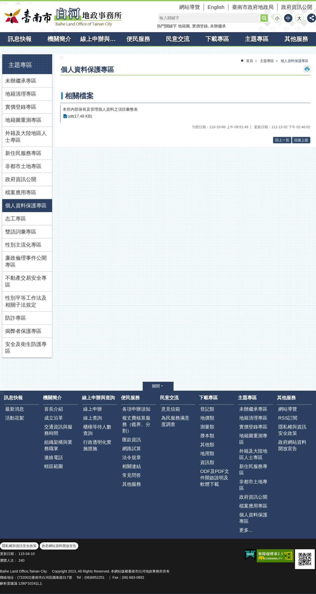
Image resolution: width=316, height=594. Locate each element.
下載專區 (217, 39)
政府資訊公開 (296, 7)
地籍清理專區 (20, 94)
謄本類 (207, 435)
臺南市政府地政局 (253, 7)
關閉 (156, 386)
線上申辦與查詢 (99, 39)
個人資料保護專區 (26, 205)
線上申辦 (92, 409)
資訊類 (207, 462)
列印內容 (307, 69)
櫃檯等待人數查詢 (97, 430)
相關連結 (131, 466)
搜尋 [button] (264, 18)
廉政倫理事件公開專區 (26, 261)
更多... (246, 530)
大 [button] (299, 18)
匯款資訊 (131, 439)
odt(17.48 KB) (80, 116)
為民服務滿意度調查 (175, 421)
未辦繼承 (218, 26)
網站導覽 (189, 7)
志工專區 (15, 218)
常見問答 (131, 475)
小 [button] (277, 18)
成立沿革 (53, 418)
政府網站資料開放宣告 (292, 445)
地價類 (207, 418)
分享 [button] (311, 18)
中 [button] (288, 18)
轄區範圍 (53, 466)
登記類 (207, 409)
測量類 (207, 426)
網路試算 (131, 448)
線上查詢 (92, 418)
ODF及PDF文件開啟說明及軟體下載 (214, 478)
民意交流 (178, 39)
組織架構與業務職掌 (58, 445)
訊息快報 (20, 39)
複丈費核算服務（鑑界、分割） (136, 424)
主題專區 (257, 39)
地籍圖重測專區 (23, 120)
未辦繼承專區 (20, 81)
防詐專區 (15, 318)
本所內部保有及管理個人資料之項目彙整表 (100, 109)
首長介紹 (53, 409)
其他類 (207, 444)
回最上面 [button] (301, 140)
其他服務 (296, 39)
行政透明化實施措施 (97, 445)
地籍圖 (184, 26)
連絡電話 (53, 457)
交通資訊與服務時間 (58, 430)
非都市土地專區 (23, 166)
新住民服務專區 (23, 153)
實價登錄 (200, 26)
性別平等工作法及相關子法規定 (26, 301)
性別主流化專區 (23, 245)
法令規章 (131, 457)
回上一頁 (282, 140)
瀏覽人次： (8, 560)
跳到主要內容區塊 (2, 2)
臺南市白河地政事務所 (61, 16)
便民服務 (138, 39)
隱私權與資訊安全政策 (292, 430)
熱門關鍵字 (167, 26)
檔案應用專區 (20, 192)
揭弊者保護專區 (23, 331)
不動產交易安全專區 (26, 281)
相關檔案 (79, 96)
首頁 (249, 61)
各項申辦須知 (136, 409)
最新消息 (14, 409)
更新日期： (8, 554)
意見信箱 (170, 409)
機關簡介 (59, 39)
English (216, 7)
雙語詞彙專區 (20, 231)
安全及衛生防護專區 (26, 347)
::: (1, 3)
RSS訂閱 (287, 418)
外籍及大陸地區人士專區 (26, 136)
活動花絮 (14, 418)
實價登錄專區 (20, 107)
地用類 (207, 453)
